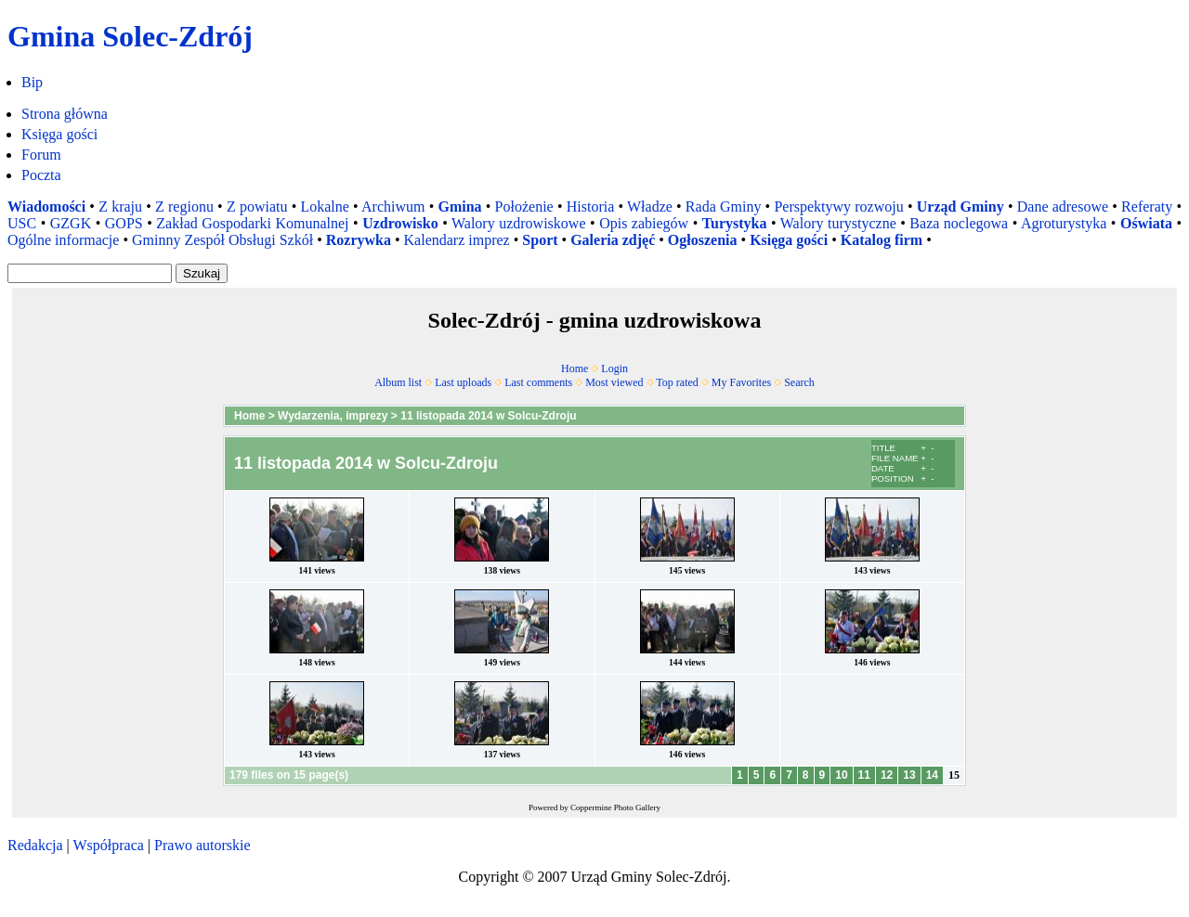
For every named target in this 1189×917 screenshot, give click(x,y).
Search (799, 382)
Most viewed (614, 382)
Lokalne (324, 206)
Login (614, 368)
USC (21, 223)
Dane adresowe (1062, 206)
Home (574, 368)
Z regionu (184, 206)
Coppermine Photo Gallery (615, 807)
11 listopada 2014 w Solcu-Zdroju (488, 415)
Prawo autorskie (202, 845)
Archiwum (393, 206)
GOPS (124, 223)
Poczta (41, 175)
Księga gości (59, 134)
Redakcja (35, 845)
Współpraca (107, 845)
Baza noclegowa (958, 223)
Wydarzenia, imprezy (333, 415)
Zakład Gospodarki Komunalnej (252, 223)
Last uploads (463, 382)
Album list (398, 382)
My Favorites (741, 382)
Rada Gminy (724, 206)
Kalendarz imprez (457, 240)
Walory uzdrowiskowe (518, 223)
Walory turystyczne (838, 223)
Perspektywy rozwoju (838, 206)
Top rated (677, 382)
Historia (591, 206)
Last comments (538, 382)
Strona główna (64, 114)
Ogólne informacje (63, 240)
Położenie (524, 206)
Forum (41, 154)
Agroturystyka (1063, 223)
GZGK (70, 223)
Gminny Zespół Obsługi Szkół (222, 240)
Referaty (1146, 206)
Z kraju (120, 206)
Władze (650, 206)
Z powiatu (257, 206)
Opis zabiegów (643, 223)
